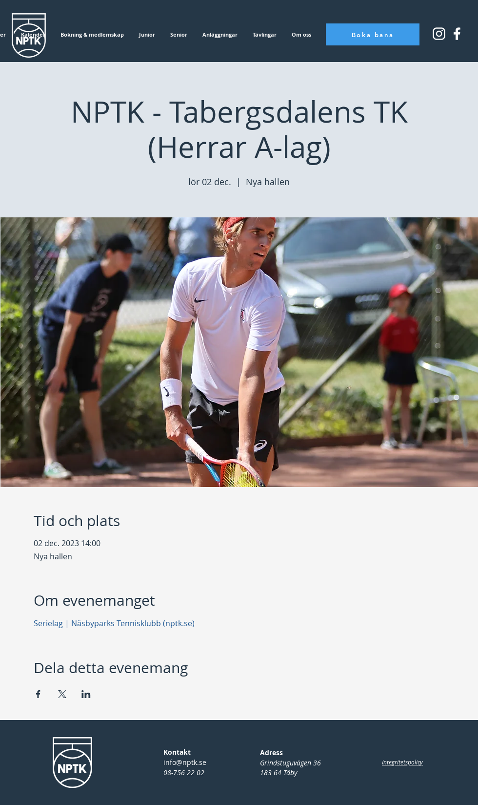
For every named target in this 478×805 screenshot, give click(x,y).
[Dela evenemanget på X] (62, 694)
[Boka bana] (372, 34)
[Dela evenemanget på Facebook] (38, 694)
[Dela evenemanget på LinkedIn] (86, 694)
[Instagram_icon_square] (457, 33)
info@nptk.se (184, 762)
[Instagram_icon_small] (439, 33)
